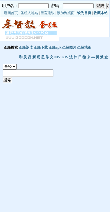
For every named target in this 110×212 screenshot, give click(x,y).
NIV (57, 57)
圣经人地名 (29, 13)
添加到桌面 (66, 13)
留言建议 (47, 13)
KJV (64, 57)
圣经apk (55, 47)
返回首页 (11, 13)
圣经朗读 (26, 47)
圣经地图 (84, 47)
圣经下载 (41, 47)
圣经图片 (69, 47)
